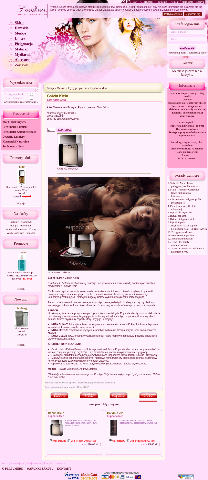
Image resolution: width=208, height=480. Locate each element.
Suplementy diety (13, 146)
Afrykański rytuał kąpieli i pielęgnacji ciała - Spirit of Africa (188, 227)
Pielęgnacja (24, 44)
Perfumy (14, 221)
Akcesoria (22, 60)
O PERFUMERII (12, 468)
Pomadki (30, 232)
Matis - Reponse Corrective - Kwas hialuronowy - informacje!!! (185, 193)
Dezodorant (26, 225)
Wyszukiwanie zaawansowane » (21, 101)
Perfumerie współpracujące (19, 131)
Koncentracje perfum (182, 235)
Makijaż (21, 49)
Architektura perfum (182, 238)
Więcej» (21, 203)
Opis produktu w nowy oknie (81, 441)
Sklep (19, 23)
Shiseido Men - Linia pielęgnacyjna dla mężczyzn (185, 185)
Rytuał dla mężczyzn (181, 212)
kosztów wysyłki (70, 118)
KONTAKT (64, 468)
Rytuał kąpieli (177, 222)
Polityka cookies (173, 14)
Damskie (21, 28)
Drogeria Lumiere (13, 136)
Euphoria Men (98, 88)
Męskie (20, 33)
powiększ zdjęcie (59, 272)
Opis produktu (58, 441)
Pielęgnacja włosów (182, 232)
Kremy (32, 229)
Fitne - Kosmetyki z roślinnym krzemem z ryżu (187, 250)
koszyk (48, 463)
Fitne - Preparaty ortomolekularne (180, 243)
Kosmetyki (26, 221)
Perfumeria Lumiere (15, 126)
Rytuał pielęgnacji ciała (182, 219)
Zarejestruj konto (197, 52)
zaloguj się (17, 463)
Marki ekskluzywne (14, 122)
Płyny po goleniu (77, 88)
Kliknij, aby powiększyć (67, 169)
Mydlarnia (23, 54)
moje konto (34, 463)
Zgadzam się (193, 14)
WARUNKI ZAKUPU (40, 468)
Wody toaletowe (15, 232)
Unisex (20, 39)
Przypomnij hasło (177, 52)
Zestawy (21, 65)
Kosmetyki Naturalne (15, 141)
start (5, 463)
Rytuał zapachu (178, 215)
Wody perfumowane (16, 229)
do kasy (60, 463)
